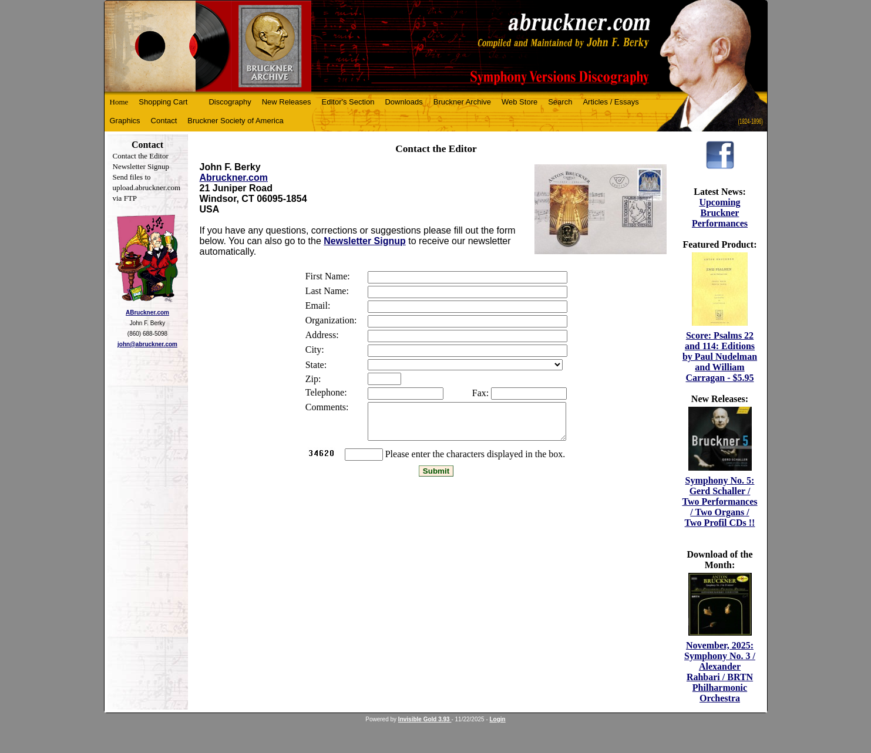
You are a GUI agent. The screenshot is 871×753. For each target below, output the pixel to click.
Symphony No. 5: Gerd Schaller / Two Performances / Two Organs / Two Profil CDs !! (719, 501)
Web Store (519, 101)
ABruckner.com (147, 312)
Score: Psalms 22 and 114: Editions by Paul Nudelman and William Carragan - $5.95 (719, 356)
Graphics (125, 120)
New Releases (286, 101)
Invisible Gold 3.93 (425, 719)
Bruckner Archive (462, 101)
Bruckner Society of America (235, 120)
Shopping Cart (163, 101)
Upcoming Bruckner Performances (720, 212)
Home (119, 101)
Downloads (403, 101)
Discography (229, 101)
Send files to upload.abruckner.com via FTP (147, 187)
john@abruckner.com (147, 344)
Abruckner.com (234, 178)
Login (498, 719)
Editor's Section (348, 101)
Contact (164, 120)
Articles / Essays (610, 101)
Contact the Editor (141, 155)
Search (560, 101)
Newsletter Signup (141, 166)
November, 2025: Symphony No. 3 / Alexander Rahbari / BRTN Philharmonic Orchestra (719, 671)
